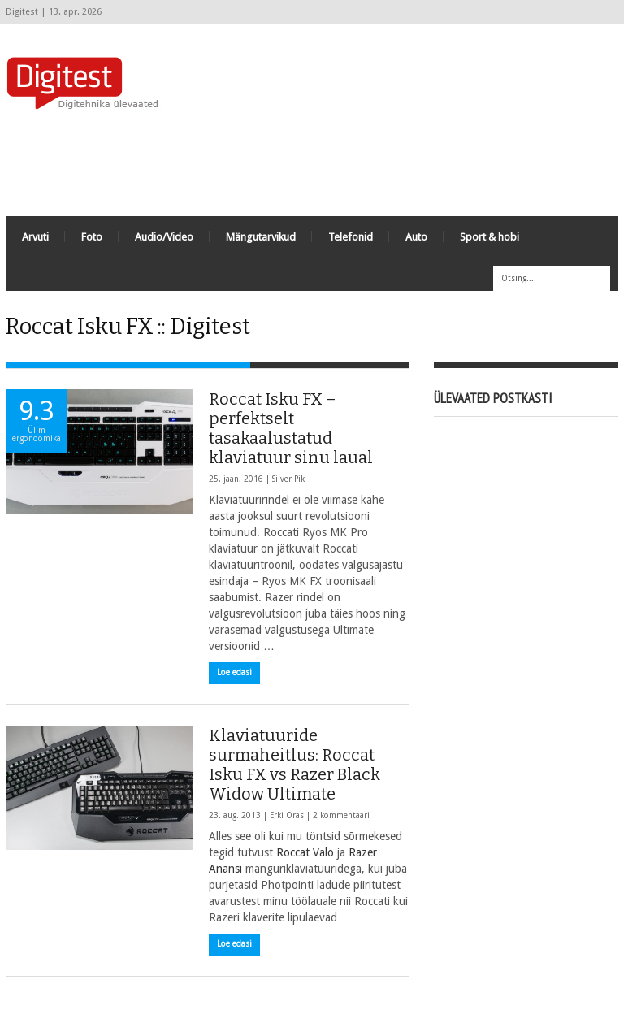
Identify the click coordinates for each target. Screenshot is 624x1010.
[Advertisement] (322, 163)
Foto (91, 237)
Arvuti (35, 237)
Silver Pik (288, 479)
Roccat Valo (305, 853)
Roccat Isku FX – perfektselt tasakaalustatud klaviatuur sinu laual (291, 429)
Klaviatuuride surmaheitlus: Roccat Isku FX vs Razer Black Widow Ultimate (294, 765)
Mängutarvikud (261, 237)
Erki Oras (287, 816)
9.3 (36, 420)
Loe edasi (234, 673)
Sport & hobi (489, 237)
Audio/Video (164, 237)
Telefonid (350, 237)
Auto (416, 237)
